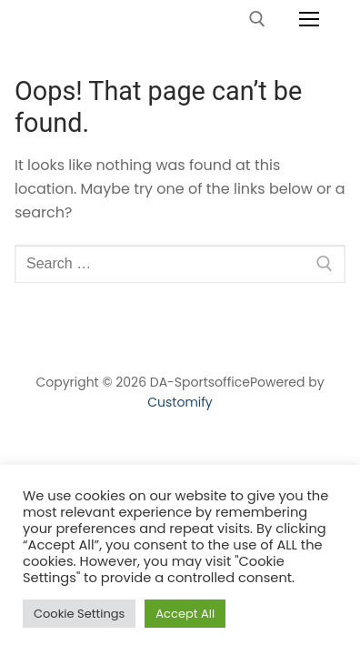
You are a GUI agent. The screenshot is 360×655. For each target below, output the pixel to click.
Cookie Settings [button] (79, 613)
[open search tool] (257, 19)
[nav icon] (309, 19)
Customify (179, 402)
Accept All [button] (185, 613)
